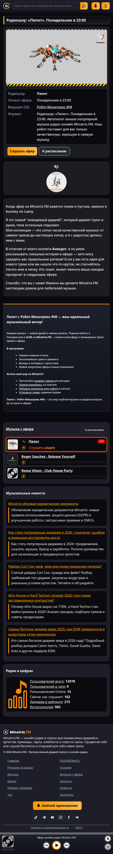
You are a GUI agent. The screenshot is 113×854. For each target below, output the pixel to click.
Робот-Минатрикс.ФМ (54, 107)
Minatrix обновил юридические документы (43, 503)
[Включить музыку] (56, 845)
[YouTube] (52, 817)
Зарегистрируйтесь (30, 385)
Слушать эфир (22, 151)
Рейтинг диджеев (19, 788)
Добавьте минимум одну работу (38, 388)
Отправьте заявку (30, 392)
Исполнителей (41, 707)
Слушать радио (42, 447)
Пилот (34, 441)
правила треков (44, 381)
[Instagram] (60, 817)
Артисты (66, 781)
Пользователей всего (47, 681)
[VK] (77, 817)
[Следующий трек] (66, 845)
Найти (83, 6)
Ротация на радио (20, 768)
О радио (66, 768)
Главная (13, 761)
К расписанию (54, 151)
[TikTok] (36, 817)
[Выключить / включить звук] (107, 838)
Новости (66, 788)
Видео (11, 781)
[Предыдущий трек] (46, 845)
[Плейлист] (107, 846)
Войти (95, 5)
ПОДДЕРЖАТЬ (70, 761)
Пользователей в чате (47, 686)
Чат (9, 795)
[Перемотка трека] (67, 462)
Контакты (66, 795)
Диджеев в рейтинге (46, 702)
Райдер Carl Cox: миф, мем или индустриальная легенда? (55, 566)
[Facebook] (69, 817)
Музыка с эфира (71, 774)
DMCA (78, 827)
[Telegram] (44, 817)
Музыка (13, 774)
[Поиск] (50, 6)
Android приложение (57, 805)
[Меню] (105, 6)
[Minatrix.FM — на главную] (6, 6)
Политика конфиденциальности (50, 827)
